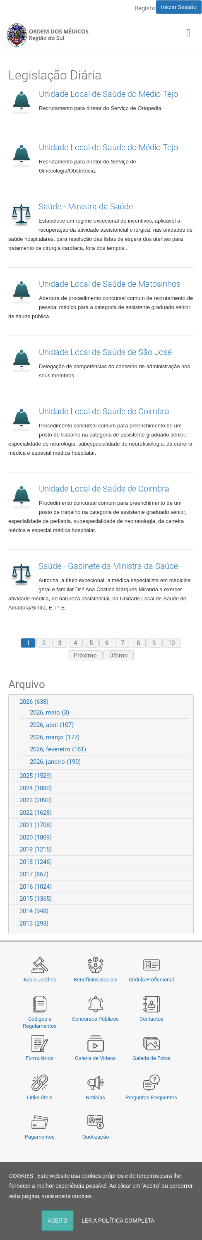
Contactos (151, 1019)
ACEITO (57, 1220)
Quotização (95, 1137)
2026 (33, 701)
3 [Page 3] (59, 643)
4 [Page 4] (75, 643)
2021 (35, 825)
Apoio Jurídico (39, 979)
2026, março (54, 737)
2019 (35, 849)
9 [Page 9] (154, 643)
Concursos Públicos (95, 1019)
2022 (35, 812)
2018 (35, 862)
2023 (35, 800)
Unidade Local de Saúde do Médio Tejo (108, 94)
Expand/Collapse (183, 701)
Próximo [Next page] (85, 655)
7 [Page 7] (122, 643)
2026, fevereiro (58, 749)
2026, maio (49, 712)
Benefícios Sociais (96, 979)
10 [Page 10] (171, 643)
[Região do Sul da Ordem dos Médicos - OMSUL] (47, 34)
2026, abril (52, 725)
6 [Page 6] (106, 643)
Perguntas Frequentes (151, 1097)
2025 (35, 775)
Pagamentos (40, 1137)
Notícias (95, 1097)
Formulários (39, 1058)
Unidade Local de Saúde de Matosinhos (109, 284)
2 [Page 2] (44, 643)
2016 (35, 886)
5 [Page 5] (91, 643)
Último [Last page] (118, 655)
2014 (33, 911)
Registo (145, 8)
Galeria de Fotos (151, 1058)
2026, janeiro (55, 761)
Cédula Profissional (151, 979)
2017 (33, 874)
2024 (35, 788)
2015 (35, 898)
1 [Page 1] (28, 643)
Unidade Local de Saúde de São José (105, 352)
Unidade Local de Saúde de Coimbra (104, 411)
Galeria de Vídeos (95, 1058)
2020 (35, 837)
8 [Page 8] (138, 643)
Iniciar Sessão (179, 7)
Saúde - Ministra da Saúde (85, 206)
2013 (33, 923)
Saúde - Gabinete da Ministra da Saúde (108, 566)
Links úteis (40, 1097)
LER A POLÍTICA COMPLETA (118, 1220)
